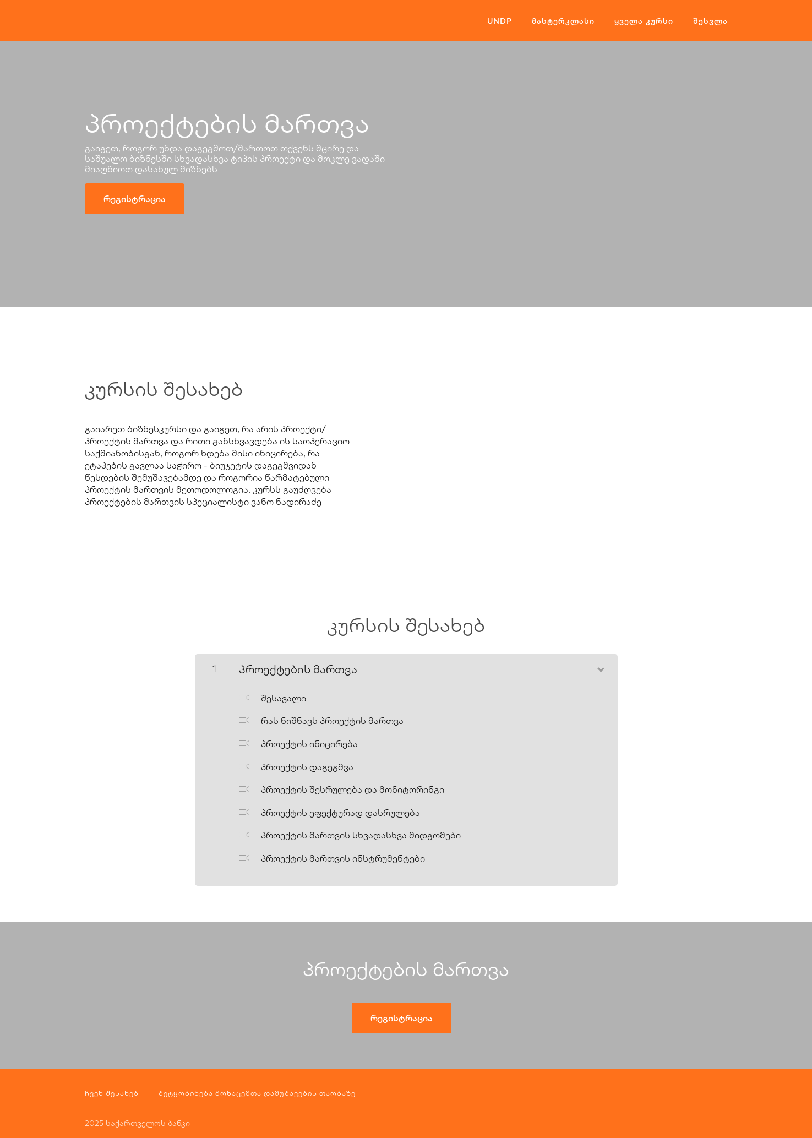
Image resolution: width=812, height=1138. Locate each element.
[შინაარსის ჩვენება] (600, 667)
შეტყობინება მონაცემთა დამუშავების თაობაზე (257, 1092)
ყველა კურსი (643, 21)
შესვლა (710, 21)
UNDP (499, 21)
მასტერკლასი (563, 21)
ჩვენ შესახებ (112, 1092)
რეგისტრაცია (134, 198)
